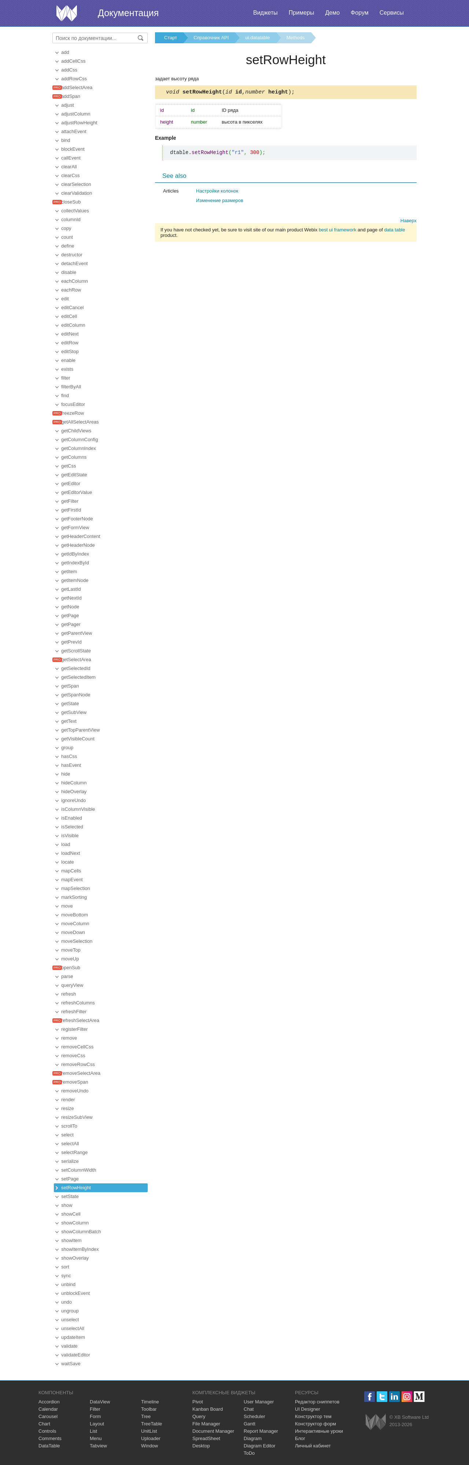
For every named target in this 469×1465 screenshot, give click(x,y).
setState (70, 1196)
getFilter (69, 501)
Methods (296, 37)
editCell (69, 316)
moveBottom (74, 915)
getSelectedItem (78, 677)
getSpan (70, 686)
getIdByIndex (75, 554)
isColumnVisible (78, 809)
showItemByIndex (80, 1249)
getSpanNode (76, 694)
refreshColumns (78, 1003)
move (67, 906)
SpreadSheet (206, 1438)
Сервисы (392, 13)
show (66, 1205)
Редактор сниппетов (317, 1401)
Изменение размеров (219, 201)
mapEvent (72, 879)
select (67, 1135)
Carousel (48, 1416)
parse (67, 976)
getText (69, 721)
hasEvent (71, 765)
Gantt (249, 1423)
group (67, 747)
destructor (71, 254)
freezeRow (72, 413)
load (65, 844)
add (65, 52)
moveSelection (76, 941)
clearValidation (76, 193)
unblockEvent (75, 1293)
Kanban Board (207, 1409)
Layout (97, 1423)
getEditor (70, 483)
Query (198, 1416)
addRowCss (74, 78)
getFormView (75, 527)
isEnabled (71, 818)
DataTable (49, 1445)
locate (67, 862)
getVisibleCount (78, 738)
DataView (100, 1401)
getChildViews (76, 430)
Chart (44, 1423)
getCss (68, 466)
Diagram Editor (260, 1445)
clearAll (69, 166)
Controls (47, 1431)
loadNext (70, 853)
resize (67, 1108)
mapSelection (75, 888)
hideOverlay (73, 791)
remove (69, 1038)
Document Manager (213, 1431)
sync (66, 1275)
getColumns (73, 457)
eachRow (71, 290)
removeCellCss (77, 1047)
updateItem (73, 1337)
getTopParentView (80, 730)
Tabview (98, 1445)
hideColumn (73, 782)
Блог (300, 1438)
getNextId (71, 598)
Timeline (150, 1401)
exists (67, 369)
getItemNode (74, 580)
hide (65, 774)
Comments (50, 1438)
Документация (128, 13)
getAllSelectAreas (80, 422)
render (68, 1099)
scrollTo (69, 1126)
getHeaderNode (78, 545)
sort (65, 1267)
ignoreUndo (73, 800)
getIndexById (75, 562)
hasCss (69, 756)
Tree (146, 1416)
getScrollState (76, 650)
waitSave (71, 1363)
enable (68, 360)
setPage (70, 1179)
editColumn (73, 325)
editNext (70, 334)
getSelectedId (76, 668)
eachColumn (74, 281)
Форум (360, 13)
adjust (67, 105)
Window (149, 1445)
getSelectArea (76, 659)
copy (66, 228)
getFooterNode (77, 518)
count (67, 237)
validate (69, 1346)
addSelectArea (76, 87)
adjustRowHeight (79, 122)
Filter (95, 1409)
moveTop (71, 950)
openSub (70, 967)
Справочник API (211, 37)
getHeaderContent (80, 536)
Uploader (150, 1438)
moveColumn (75, 923)
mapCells (71, 870)
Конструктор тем (313, 1416)
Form (95, 1416)
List (93, 1431)
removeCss (73, 1055)
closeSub (71, 202)
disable (68, 272)
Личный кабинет (313, 1445)
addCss (69, 70)
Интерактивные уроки (319, 1431)
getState (70, 703)
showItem (71, 1240)
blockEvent (73, 149)
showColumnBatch (81, 1231)
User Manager (259, 1401)
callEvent (71, 158)
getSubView (73, 712)
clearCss (70, 175)
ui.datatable (257, 37)
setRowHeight (76, 1187)
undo (66, 1302)
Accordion (49, 1401)
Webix (376, 1422)
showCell (71, 1214)
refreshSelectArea (80, 1020)
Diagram (253, 1438)
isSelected (72, 826)
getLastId (71, 589)
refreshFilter (73, 1011)
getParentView (76, 633)
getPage (70, 615)
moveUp (70, 959)
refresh (68, 994)
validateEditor (75, 1355)
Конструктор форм (315, 1423)
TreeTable (151, 1423)
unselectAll (72, 1328)
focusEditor (73, 404)
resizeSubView (77, 1117)
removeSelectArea (80, 1073)
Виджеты (265, 13)
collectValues (75, 210)
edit (65, 298)
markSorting (74, 897)
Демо (332, 13)
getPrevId (71, 642)
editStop (70, 351)
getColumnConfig (79, 439)
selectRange (74, 1152)
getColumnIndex (78, 448)
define (67, 246)
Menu (96, 1438)
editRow (69, 342)
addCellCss (73, 61)
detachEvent (74, 263)
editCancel (72, 307)
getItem (69, 571)
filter (65, 378)
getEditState (74, 474)
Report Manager (261, 1431)
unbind (68, 1284)
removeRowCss (78, 1064)
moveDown (73, 932)
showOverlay (75, 1258)
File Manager (206, 1423)
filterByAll (71, 386)
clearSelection (76, 184)
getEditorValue (76, 492)
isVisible (69, 835)
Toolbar (149, 1409)
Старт (170, 37)
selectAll (70, 1143)
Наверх (408, 221)
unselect (70, 1319)
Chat (249, 1409)
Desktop (201, 1445)
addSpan (70, 96)
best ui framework (338, 231)
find (65, 395)
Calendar (48, 1409)
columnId (71, 219)
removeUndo (74, 1091)
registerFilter (74, 1029)
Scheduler (254, 1416)
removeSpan (74, 1082)
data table (394, 231)
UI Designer (307, 1409)
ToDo (249, 1453)
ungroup (70, 1311)
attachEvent (73, 131)
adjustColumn (76, 114)
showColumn (75, 1223)
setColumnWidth (78, 1170)
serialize (70, 1161)
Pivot (197, 1401)
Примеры (301, 13)
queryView (72, 985)
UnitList (149, 1431)
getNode (70, 606)
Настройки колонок (217, 192)
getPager (71, 624)
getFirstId (71, 510)
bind (65, 140)
